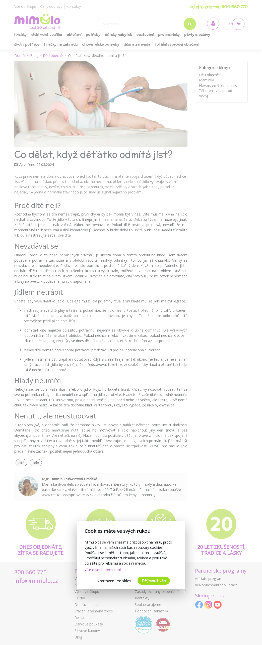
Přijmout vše (154, 580)
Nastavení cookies (114, 580)
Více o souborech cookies (105, 569)
